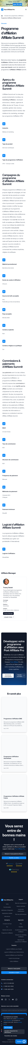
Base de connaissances (21, 903)
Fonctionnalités (7, 907)
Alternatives (7, 916)
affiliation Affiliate (15, 69)
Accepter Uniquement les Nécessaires (11, 1031)
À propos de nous (7, 923)
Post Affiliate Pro (20, 849)
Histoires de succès (7, 930)
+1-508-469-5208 (8, 989)
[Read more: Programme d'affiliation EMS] (14, 714)
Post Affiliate (14, 662)
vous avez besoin (6, 67)
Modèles (21, 926)
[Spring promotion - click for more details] (14, 3)
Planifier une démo (21, 675)
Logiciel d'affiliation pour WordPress (14, 955)
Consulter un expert (14, 972)
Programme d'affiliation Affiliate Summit (11, 18)
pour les (17, 45)
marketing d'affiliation (9, 100)
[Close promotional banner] (26, 2)
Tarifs (7, 904)
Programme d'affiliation (7, 933)
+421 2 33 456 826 (8, 983)
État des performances (20, 914)
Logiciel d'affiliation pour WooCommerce (14, 952)
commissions (20, 383)
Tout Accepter (8, 1027)
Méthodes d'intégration (7, 910)
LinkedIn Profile (9, 617)
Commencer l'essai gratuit (8, 675)
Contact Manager (8, 613)
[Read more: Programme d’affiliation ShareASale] (14, 753)
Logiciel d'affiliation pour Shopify (14, 949)
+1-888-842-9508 (8, 986)
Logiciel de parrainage (14, 958)
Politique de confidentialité (14, 1039)
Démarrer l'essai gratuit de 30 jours (14, 853)
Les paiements (6, 372)
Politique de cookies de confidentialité (11, 1041)
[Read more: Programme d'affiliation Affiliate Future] (14, 793)
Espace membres (21, 906)
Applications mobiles (7, 913)
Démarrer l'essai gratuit (14, 968)
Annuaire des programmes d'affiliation (13, 15)
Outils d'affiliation (14, 961)
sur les (15, 219)
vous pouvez (15, 228)
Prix (7, 926)
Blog (21, 923)
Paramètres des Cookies (10, 1035)
